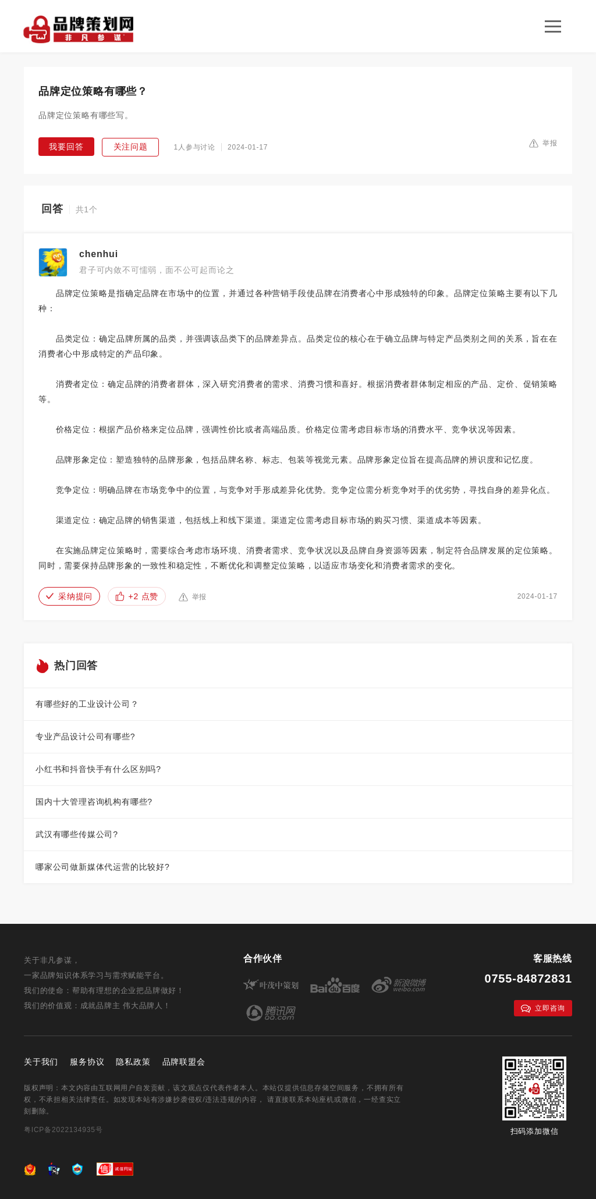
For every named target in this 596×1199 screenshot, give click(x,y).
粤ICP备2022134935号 (63, 1130)
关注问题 (130, 146)
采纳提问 (69, 596)
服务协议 (87, 1061)
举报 (543, 143)
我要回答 (66, 146)
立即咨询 (543, 1008)
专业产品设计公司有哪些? (85, 736)
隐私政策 (133, 1061)
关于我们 (41, 1061)
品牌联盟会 (183, 1061)
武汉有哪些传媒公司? (77, 834)
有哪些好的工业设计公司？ (87, 704)
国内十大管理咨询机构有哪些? (94, 801)
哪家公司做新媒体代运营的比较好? (103, 866)
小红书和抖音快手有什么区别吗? (98, 769)
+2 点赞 (136, 596)
